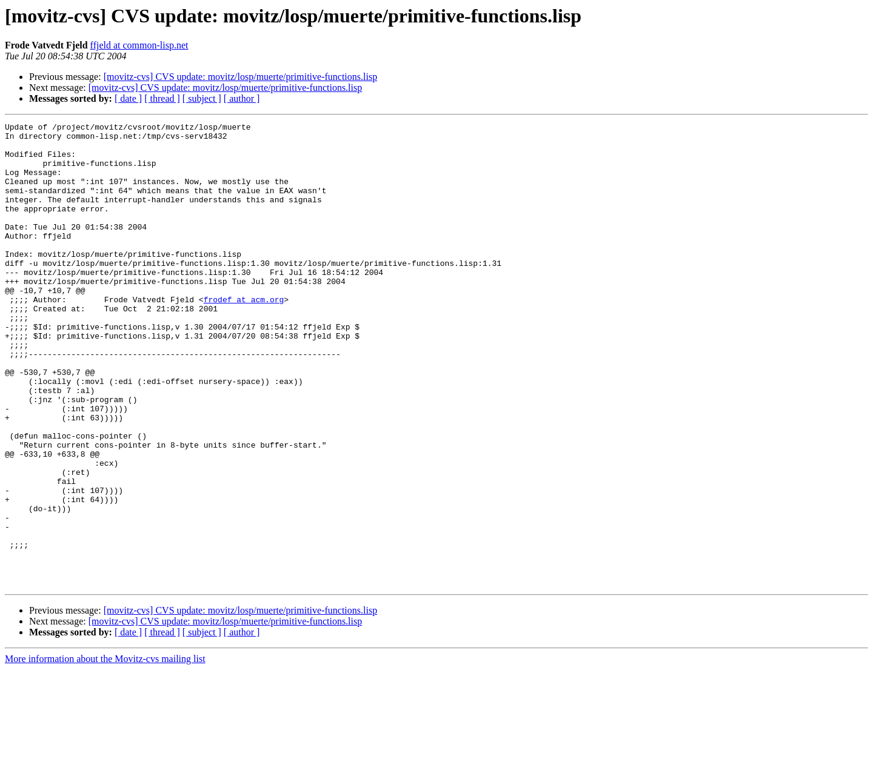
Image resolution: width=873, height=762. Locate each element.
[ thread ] (162, 98)
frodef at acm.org (244, 335)
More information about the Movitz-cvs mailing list (105, 751)
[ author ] (242, 98)
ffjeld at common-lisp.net (139, 45)
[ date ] (128, 98)
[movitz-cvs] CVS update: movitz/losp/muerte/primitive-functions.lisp (240, 76)
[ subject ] (201, 98)
